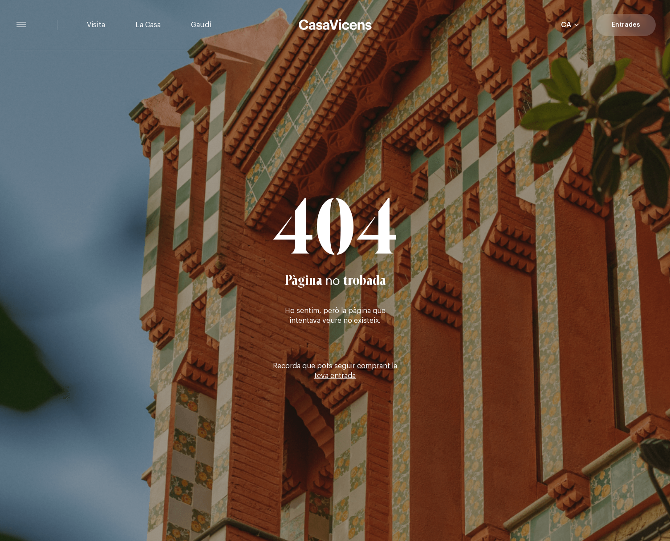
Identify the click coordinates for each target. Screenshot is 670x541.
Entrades (626, 25)
